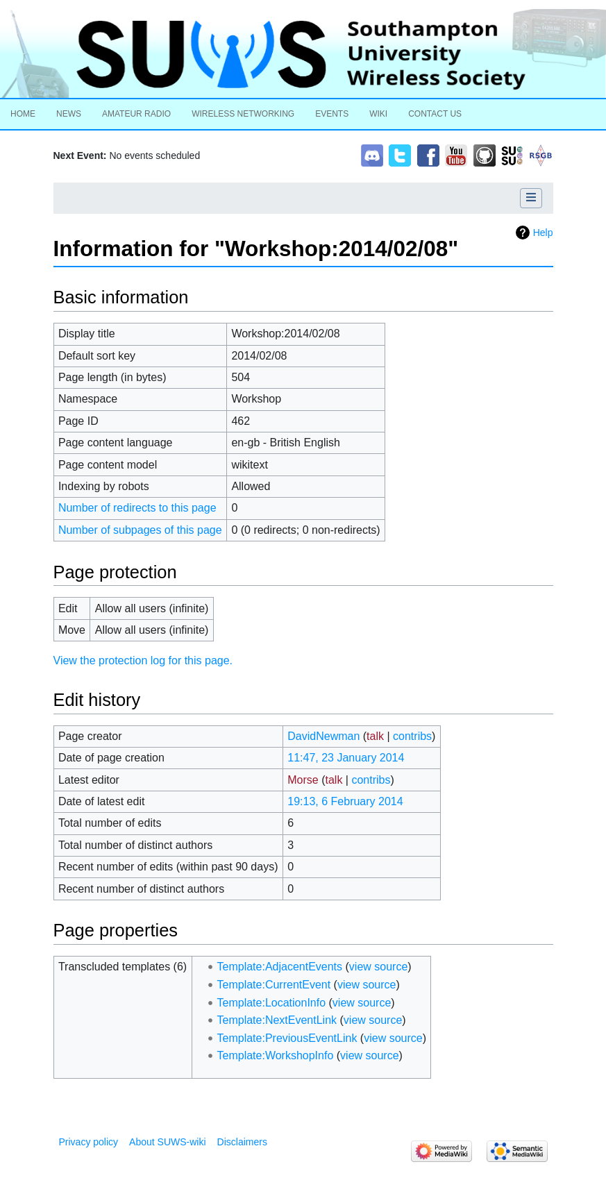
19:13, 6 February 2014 (345, 801)
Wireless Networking (243, 114)
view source (378, 967)
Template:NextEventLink (277, 1020)
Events (331, 114)
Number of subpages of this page (140, 530)
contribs (412, 736)
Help (543, 232)
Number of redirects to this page (137, 508)
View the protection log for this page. (143, 660)
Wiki (378, 114)
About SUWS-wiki (167, 1141)
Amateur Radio (136, 114)
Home (22, 114)
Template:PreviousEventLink (287, 1038)
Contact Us (435, 114)
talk (375, 736)
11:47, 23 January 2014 (345, 758)
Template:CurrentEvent (274, 985)
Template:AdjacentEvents (280, 967)
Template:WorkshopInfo (275, 1055)
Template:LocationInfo (271, 1003)
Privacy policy (89, 1141)
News (68, 114)
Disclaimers (242, 1141)
